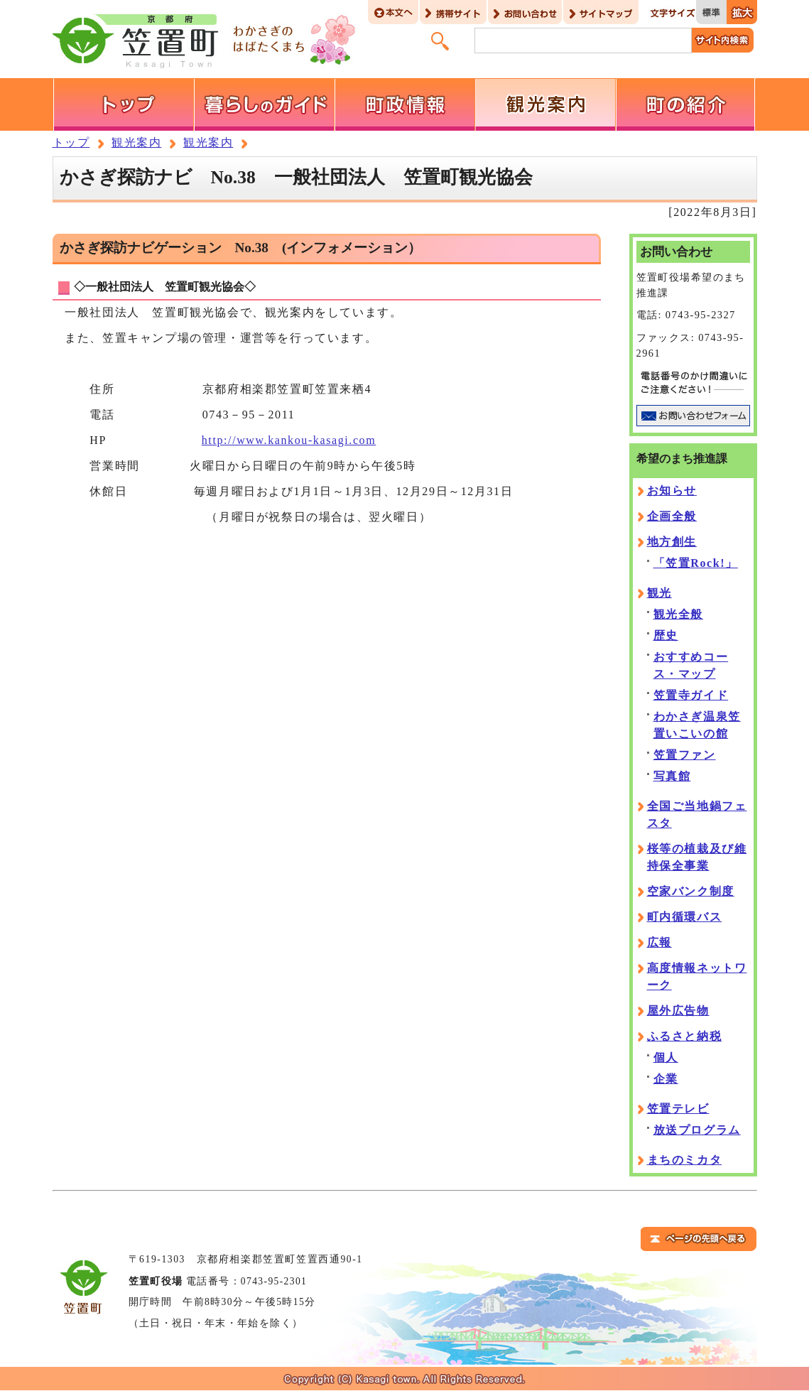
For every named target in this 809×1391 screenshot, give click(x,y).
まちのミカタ (684, 1160)
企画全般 (672, 516)
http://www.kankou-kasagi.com (289, 440)
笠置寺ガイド (691, 695)
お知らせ (672, 491)
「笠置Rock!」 (695, 563)
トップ (71, 142)
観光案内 (136, 142)
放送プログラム (697, 1130)
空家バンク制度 (690, 891)
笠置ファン (684, 755)
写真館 (672, 776)
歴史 (665, 635)
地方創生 (672, 542)
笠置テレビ (678, 1109)
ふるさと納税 (684, 1036)
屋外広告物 (678, 1011)
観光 (659, 593)
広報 (659, 942)
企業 (665, 1079)
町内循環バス (684, 917)
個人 (665, 1057)
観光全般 (678, 614)
